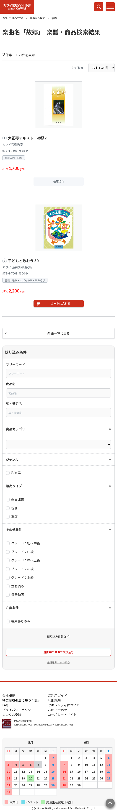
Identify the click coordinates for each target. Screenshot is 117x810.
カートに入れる (60, 303)
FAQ (5, 705)
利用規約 (54, 700)
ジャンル (12, 459)
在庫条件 (12, 607)
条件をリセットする (58, 662)
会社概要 (8, 695)
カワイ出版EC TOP (12, 18)
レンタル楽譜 (11, 714)
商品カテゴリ (15, 429)
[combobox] (58, 373)
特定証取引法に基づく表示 (21, 700)
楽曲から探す (37, 18)
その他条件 (14, 529)
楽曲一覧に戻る (58, 333)
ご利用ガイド (57, 695)
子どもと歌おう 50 (23, 260)
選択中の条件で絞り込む (59, 652)
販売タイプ (14, 486)
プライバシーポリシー (18, 709)
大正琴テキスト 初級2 (27, 138)
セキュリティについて (64, 705)
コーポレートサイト (62, 714)
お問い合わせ (57, 709)
